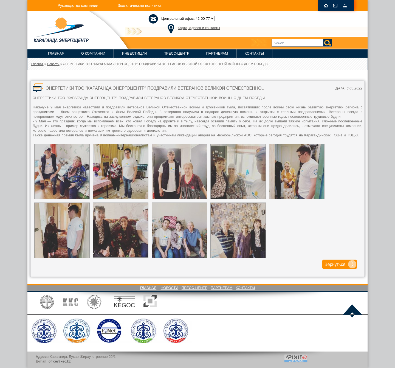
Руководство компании (78, 5)
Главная (56, 53)
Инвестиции (134, 53)
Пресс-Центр (176, 53)
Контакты (254, 53)
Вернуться (335, 264)
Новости (169, 288)
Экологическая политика (139, 5)
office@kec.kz (60, 361)
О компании (93, 53)
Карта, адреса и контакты (199, 28)
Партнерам (217, 53)
